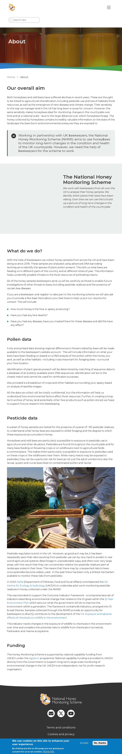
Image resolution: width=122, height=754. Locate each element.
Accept (84, 743)
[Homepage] (61, 699)
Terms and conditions (61, 727)
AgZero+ (34, 658)
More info (48, 751)
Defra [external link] (20, 582)
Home (11, 77)
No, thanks (100, 743)
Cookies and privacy (61, 734)
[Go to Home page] (12, 7)
